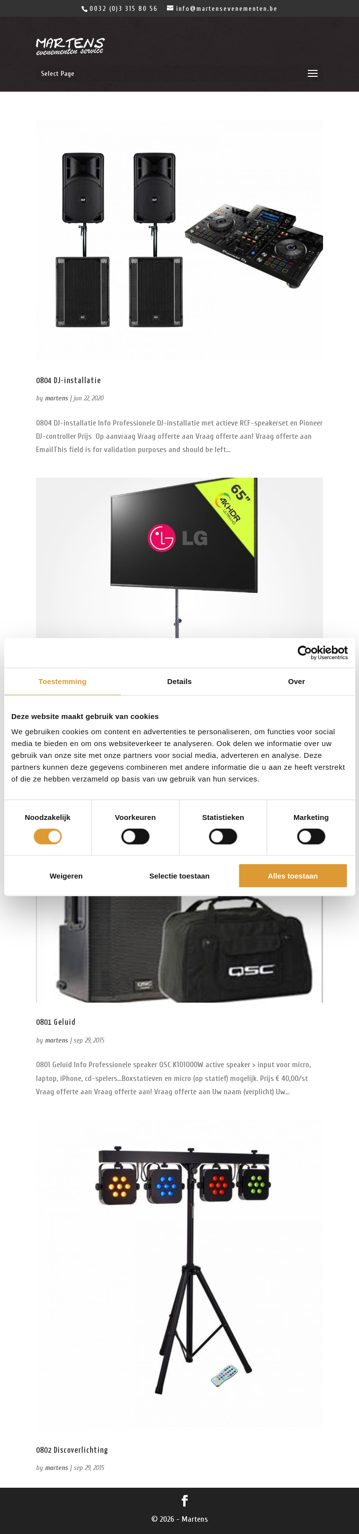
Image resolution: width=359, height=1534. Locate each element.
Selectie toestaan (179, 876)
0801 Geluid (55, 1022)
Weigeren (66, 876)
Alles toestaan (293, 876)
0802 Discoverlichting (72, 1450)
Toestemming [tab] (62, 681)
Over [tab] (296, 681)
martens (56, 398)
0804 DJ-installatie (68, 381)
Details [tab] (179, 681)
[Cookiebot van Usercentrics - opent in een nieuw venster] (304, 652)
